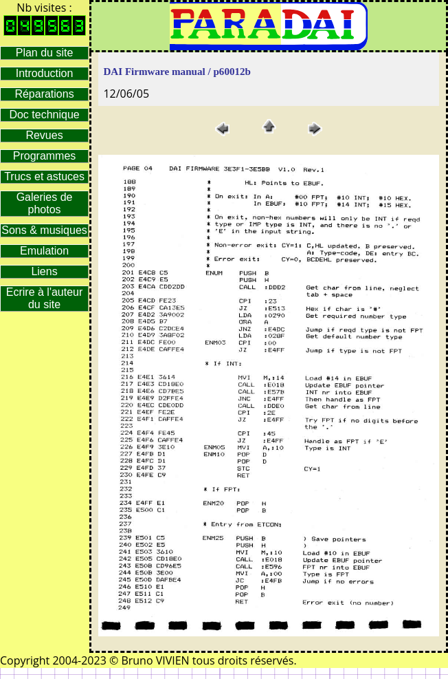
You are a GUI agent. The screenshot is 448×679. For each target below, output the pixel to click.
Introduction (45, 73)
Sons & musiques (44, 230)
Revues (44, 135)
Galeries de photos (44, 203)
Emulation (44, 251)
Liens (44, 271)
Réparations (44, 94)
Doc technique (44, 114)
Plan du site (45, 52)
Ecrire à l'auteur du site (44, 298)
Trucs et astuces (44, 176)
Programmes (44, 156)
